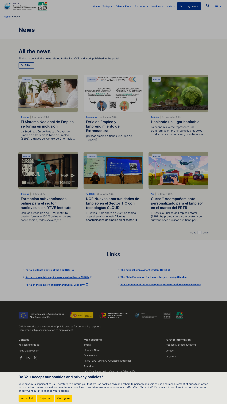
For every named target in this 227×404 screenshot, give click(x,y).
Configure (64, 398)
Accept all (27, 398)
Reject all (45, 398)
